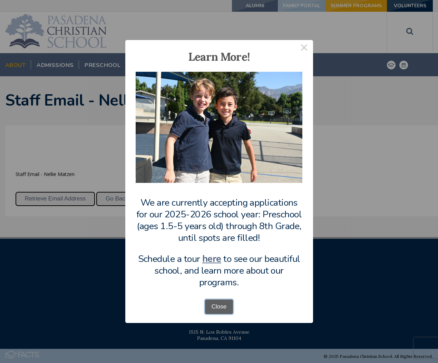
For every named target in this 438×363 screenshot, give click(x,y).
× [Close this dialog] (304, 49)
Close (219, 306)
